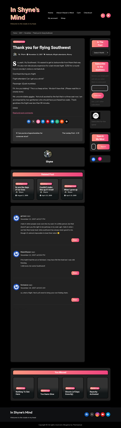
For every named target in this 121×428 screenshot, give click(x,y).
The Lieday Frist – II (70, 133)
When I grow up (70, 190)
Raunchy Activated (94, 393)
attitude (49, 55)
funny (70, 55)
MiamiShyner (26, 252)
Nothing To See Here (22, 393)
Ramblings (21, 388)
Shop (63, 18)
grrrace (23, 216)
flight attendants (60, 55)
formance (24, 285)
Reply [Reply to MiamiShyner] (75, 273)
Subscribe (97, 96)
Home (50, 13)
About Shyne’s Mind (65, 13)
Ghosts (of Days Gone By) (72, 393)
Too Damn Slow (47, 394)
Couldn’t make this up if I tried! (47, 189)
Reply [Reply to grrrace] (75, 240)
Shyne (23, 55)
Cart (79, 13)
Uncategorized (19, 42)
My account (53, 18)
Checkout (88, 13)
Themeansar (77, 425)
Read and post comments (23, 113)
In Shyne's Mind (24, 13)
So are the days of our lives (22, 189)
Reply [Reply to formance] (75, 300)
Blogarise (66, 425)
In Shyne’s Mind (21, 412)
